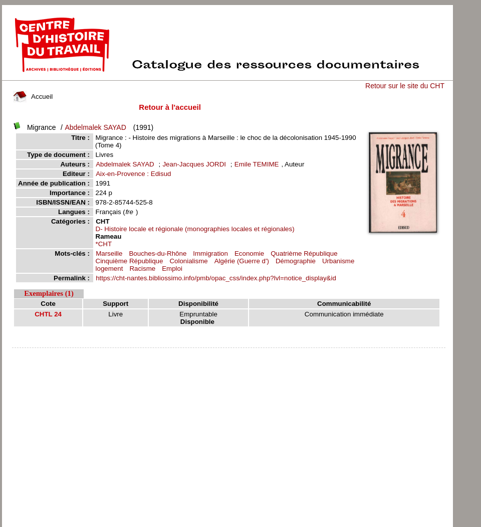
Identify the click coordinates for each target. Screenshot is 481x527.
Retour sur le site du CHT (404, 86)
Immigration (210, 253)
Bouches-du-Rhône (157, 253)
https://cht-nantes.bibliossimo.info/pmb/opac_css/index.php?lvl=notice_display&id (216, 278)
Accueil (33, 96)
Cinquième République (129, 261)
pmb (228, 354)
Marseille (109, 253)
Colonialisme (188, 261)
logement (109, 268)
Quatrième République (304, 253)
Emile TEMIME (256, 164)
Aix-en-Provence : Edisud (133, 174)
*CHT (104, 244)
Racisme (142, 268)
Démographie (296, 261)
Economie (249, 253)
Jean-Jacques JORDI (194, 164)
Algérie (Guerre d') (241, 261)
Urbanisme (338, 261)
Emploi (172, 268)
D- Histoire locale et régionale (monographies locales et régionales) (195, 229)
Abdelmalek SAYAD (95, 127)
